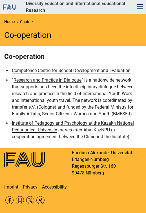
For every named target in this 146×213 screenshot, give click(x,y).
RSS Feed (20, 200)
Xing (40, 200)
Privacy (30, 187)
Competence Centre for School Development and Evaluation (71, 70)
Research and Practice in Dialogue (47, 80)
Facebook (9, 200)
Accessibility (54, 187)
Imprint (11, 187)
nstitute (20, 123)
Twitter (30, 200)
